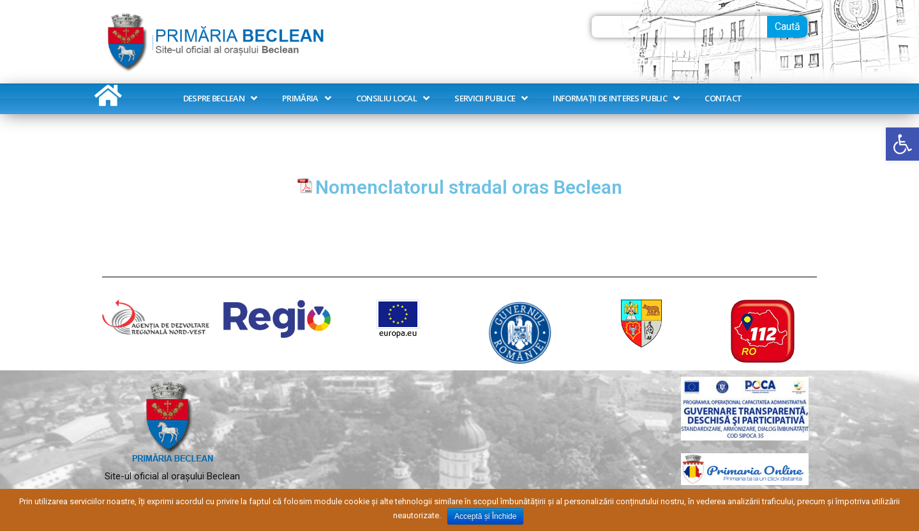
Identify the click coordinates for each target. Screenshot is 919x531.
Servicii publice (490, 98)
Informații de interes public (616, 98)
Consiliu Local (393, 98)
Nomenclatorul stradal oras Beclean (468, 187)
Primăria (306, 98)
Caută (787, 26)
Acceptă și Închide (485, 516)
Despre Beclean (220, 98)
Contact (723, 98)
